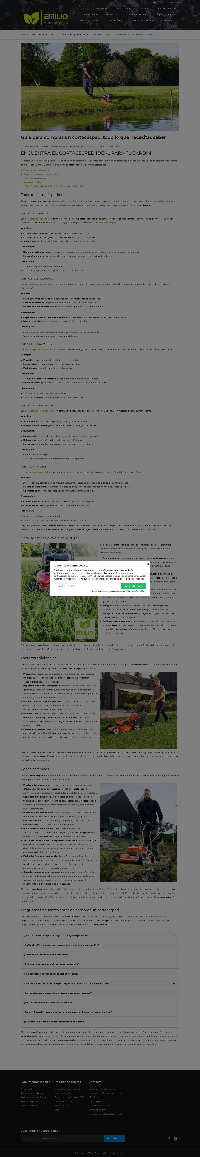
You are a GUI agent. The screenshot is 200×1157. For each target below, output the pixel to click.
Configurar (65, 586)
